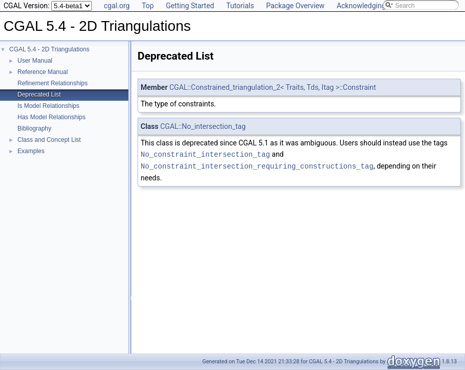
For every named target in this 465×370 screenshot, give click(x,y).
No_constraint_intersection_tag (205, 154)
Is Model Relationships (48, 105)
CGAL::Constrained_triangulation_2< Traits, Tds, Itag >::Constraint (272, 87)
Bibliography (34, 128)
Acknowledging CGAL (371, 6)
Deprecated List (39, 94)
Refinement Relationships (52, 83)
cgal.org (116, 6)
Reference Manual (42, 72)
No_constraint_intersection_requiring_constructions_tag (257, 165)
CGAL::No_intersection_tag (202, 126)
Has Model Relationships (51, 117)
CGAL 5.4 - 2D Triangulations (49, 49)
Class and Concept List (49, 139)
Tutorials (240, 6)
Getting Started (190, 6)
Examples (31, 151)
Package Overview (295, 6)
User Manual (34, 60)
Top (148, 6)
